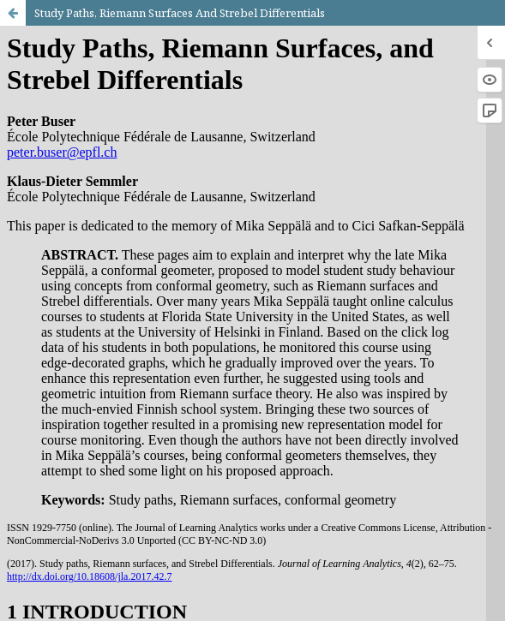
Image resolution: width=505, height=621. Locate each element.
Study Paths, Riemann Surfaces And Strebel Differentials (179, 13)
